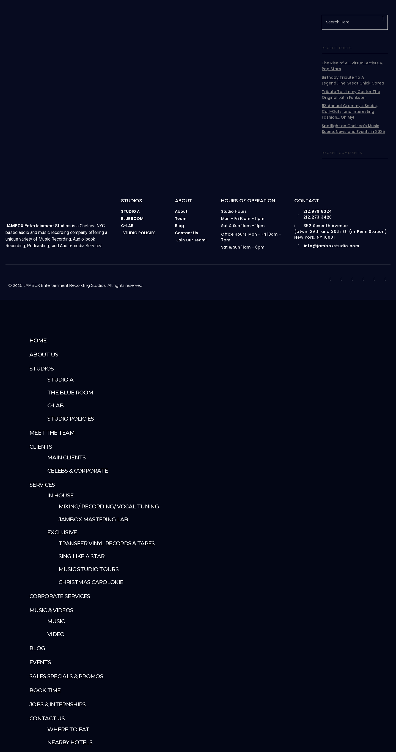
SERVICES (42, 485)
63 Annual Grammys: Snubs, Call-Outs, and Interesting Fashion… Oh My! (350, 111)
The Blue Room (70, 392)
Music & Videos (51, 610)
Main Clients (66, 457)
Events (40, 662)
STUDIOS (41, 369)
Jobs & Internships (57, 704)
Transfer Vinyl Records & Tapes (107, 543)
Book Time (45, 690)
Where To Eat (68, 729)
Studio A (60, 380)
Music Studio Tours (89, 569)
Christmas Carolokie (91, 582)
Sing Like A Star (82, 556)
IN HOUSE (60, 495)
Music (56, 621)
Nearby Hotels (69, 742)
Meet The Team (52, 433)
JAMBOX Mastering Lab (93, 519)
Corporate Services (59, 596)
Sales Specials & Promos (66, 676)
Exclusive (62, 532)
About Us (43, 355)
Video (56, 634)
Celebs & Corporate (77, 471)
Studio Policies (70, 419)
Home (37, 340)
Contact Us (47, 718)
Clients (40, 447)
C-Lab (55, 405)
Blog (37, 648)
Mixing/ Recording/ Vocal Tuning (109, 506)
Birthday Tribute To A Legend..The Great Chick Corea (353, 80)
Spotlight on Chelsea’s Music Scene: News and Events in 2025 (353, 129)
